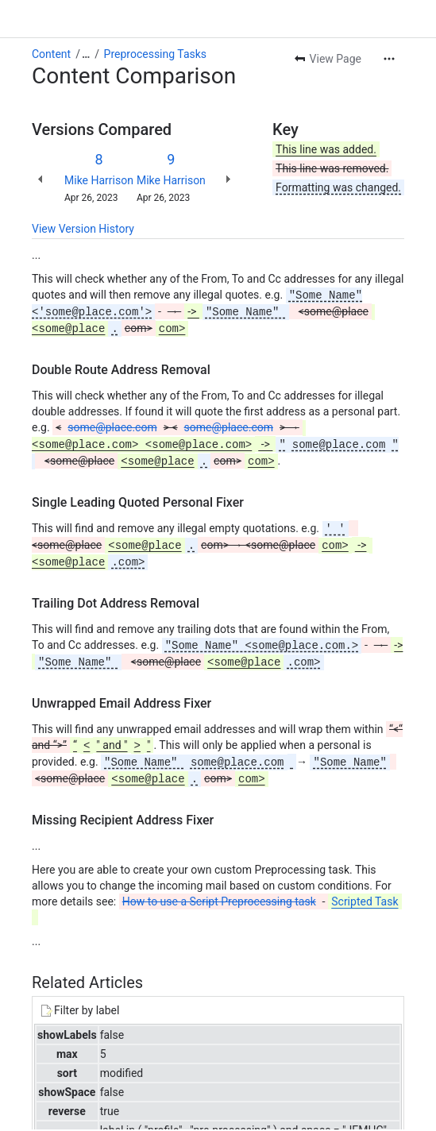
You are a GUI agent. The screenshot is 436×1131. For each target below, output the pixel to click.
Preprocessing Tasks (155, 54)
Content (51, 54)
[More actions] (389, 59)
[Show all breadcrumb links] (86, 54)
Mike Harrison (98, 180)
